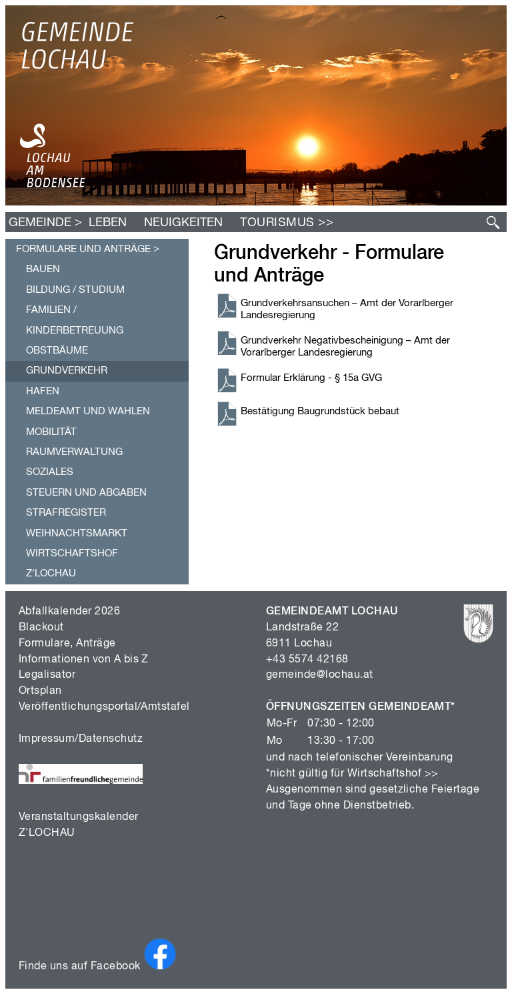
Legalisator (47, 675)
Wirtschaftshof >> (393, 774)
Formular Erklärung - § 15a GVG (311, 378)
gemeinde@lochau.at (319, 675)
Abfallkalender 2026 (69, 611)
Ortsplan (40, 691)
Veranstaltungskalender (79, 817)
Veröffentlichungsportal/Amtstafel (104, 707)
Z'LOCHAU (47, 833)
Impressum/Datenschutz (81, 739)
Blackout (41, 627)
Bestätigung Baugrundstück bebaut (320, 411)
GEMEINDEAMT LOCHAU (332, 611)
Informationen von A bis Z (84, 659)
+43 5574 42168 (307, 659)
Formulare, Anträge (67, 643)
